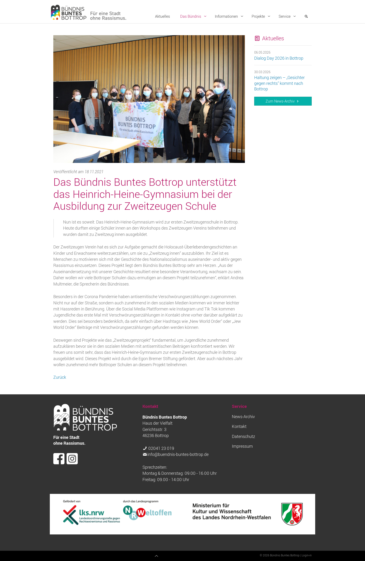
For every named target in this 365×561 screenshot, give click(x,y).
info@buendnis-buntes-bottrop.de (178, 454)
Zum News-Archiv (283, 101)
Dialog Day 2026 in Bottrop (278, 58)
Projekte (262, 16)
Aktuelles (162, 16)
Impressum (242, 446)
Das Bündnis (194, 16)
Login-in (307, 555)
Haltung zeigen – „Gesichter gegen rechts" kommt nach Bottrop (279, 83)
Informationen (230, 16)
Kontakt (239, 426)
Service (288, 16)
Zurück (59, 377)
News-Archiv (243, 416)
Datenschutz (243, 436)
